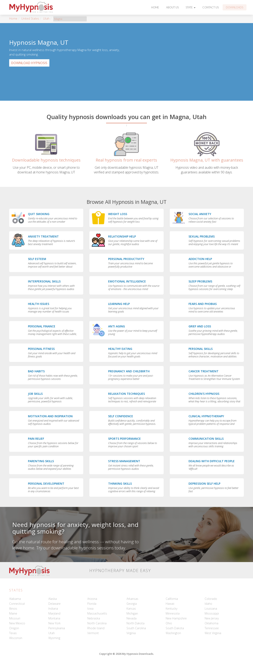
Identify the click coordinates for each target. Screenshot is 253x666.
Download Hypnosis (29, 63)
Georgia (131, 604)
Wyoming (54, 638)
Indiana (53, 608)
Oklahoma (211, 623)
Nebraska (93, 618)
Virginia (131, 633)
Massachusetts (97, 613)
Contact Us (210, 7)
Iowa (90, 608)
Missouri (14, 618)
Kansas (131, 608)
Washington (173, 633)
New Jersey (212, 618)
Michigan (132, 613)
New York (54, 623)
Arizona (92, 599)
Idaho (208, 604)
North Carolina (97, 623)
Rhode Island (95, 628)
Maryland (54, 613)
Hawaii (170, 604)
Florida (91, 604)
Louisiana (211, 608)
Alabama (15, 599)
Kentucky (171, 608)
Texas (13, 633)
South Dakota (175, 628)
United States (30, 18)
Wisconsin (15, 638)
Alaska (52, 599)
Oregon (14, 628)
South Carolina (136, 628)
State (190, 7)
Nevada (131, 618)
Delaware (54, 604)
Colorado (211, 599)
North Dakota (135, 623)
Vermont (93, 633)
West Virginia (213, 633)
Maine (13, 613)
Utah (46, 18)
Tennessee (212, 628)
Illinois (13, 608)
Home (155, 7)
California (172, 599)
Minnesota (173, 613)
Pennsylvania (56, 628)
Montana (54, 618)
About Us (172, 7)
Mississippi (212, 613)
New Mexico (17, 623)
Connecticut (17, 604)
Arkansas (132, 599)
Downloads (234, 7)
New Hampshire (176, 618)
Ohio (169, 623)
